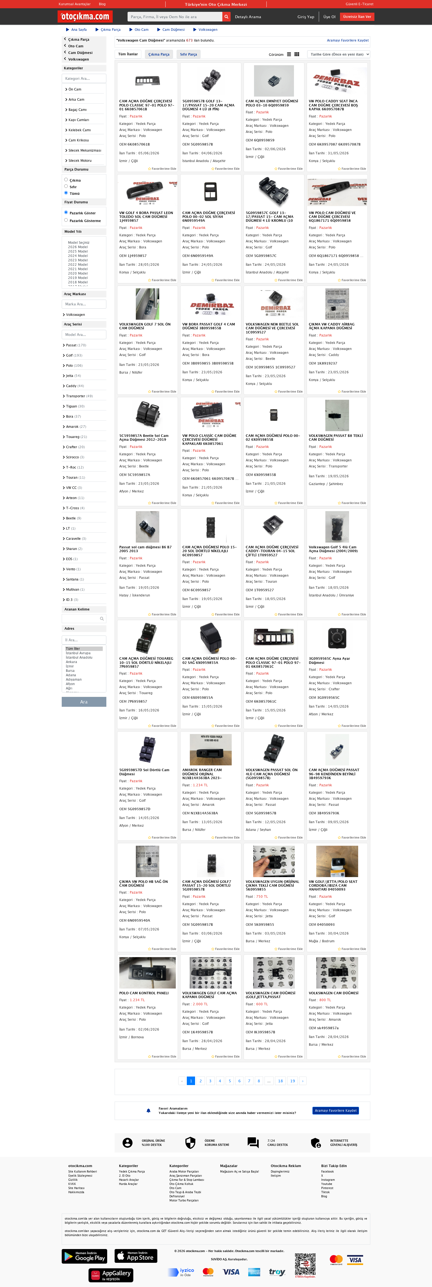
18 (280, 1080)
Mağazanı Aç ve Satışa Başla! (239, 1171)
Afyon (84, 684)
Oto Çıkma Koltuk (181, 1183)
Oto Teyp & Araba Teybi (185, 1192)
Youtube (326, 1183)
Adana (84, 675)
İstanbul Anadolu (84, 657)
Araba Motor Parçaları (184, 1171)
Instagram (328, 1179)
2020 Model (84, 273)
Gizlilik (73, 1179)
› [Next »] (303, 1080)
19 (292, 1080)
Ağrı (84, 688)
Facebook (327, 1171)
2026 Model (84, 247)
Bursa (84, 671)
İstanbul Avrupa (84, 653)
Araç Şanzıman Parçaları (185, 1175)
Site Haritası (76, 1188)
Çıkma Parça (108, 30)
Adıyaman (84, 679)
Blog (102, 4)
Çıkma (75, 180)
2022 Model (84, 264)
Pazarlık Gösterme (85, 221)
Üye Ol (329, 16)
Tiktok (325, 1192)
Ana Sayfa (76, 30)
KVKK (72, 1183)
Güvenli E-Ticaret (359, 4)
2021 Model (84, 269)
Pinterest (327, 1188)
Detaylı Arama (248, 16)
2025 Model (84, 251)
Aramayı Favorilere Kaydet (347, 40)
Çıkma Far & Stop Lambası (186, 1179)
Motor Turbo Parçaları (184, 1200)
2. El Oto (124, 1175)
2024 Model (84, 256)
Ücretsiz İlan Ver (357, 17)
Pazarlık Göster (83, 213)
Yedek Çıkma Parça (132, 1171)
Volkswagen (205, 30)
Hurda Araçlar (128, 1183)
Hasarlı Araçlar (129, 1179)
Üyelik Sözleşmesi (80, 1175)
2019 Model (84, 278)
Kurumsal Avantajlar (75, 4)
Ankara (84, 662)
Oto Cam (138, 30)
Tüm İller (84, 649)
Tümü (75, 193)
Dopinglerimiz (280, 1171)
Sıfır (73, 187)
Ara (84, 701)
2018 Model (84, 282)
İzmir (84, 666)
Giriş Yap (306, 16)
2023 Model (84, 260)
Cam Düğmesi (171, 30)
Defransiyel (177, 1196)
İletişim (276, 1175)
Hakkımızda (76, 1192)
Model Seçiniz (84, 242)
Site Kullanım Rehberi (82, 1171)
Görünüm (276, 55)
